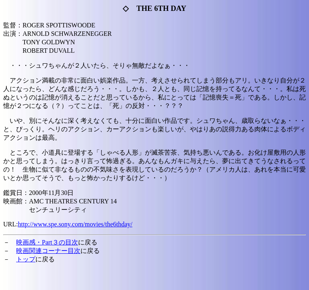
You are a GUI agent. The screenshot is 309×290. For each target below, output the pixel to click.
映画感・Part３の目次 (47, 242)
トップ (25, 259)
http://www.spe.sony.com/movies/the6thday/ (75, 224)
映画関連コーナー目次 (48, 250)
